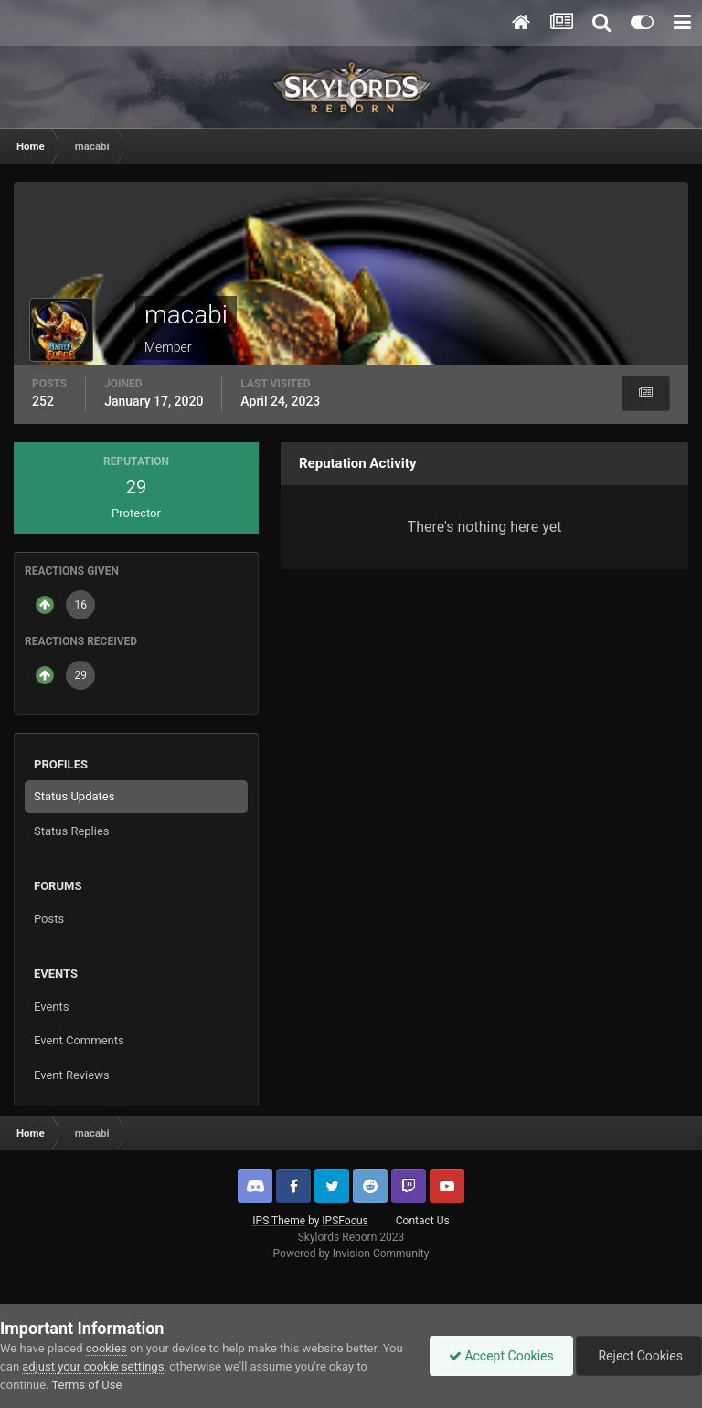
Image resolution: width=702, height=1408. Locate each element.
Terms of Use (86, 1385)
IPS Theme (278, 1220)
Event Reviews (72, 1075)
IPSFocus (344, 1220)
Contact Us (423, 1220)
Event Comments (79, 1040)
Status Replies (72, 831)
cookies (106, 1348)
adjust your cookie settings (93, 1366)
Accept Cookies (501, 1356)
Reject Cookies (639, 1356)
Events (51, 1006)
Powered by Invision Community (351, 1253)
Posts (49, 919)
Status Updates (74, 796)
